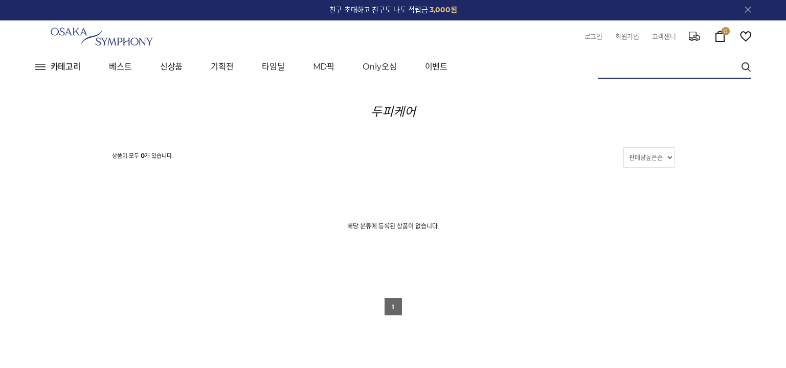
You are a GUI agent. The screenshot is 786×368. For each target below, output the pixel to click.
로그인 (593, 36)
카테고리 (66, 67)
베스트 (120, 67)
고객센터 (664, 36)
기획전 (222, 67)
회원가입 (627, 36)
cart (720, 33)
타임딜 (273, 67)
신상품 (171, 67)
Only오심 (379, 67)
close (748, 9)
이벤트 (436, 67)
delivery (694, 36)
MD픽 (324, 67)
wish (745, 36)
